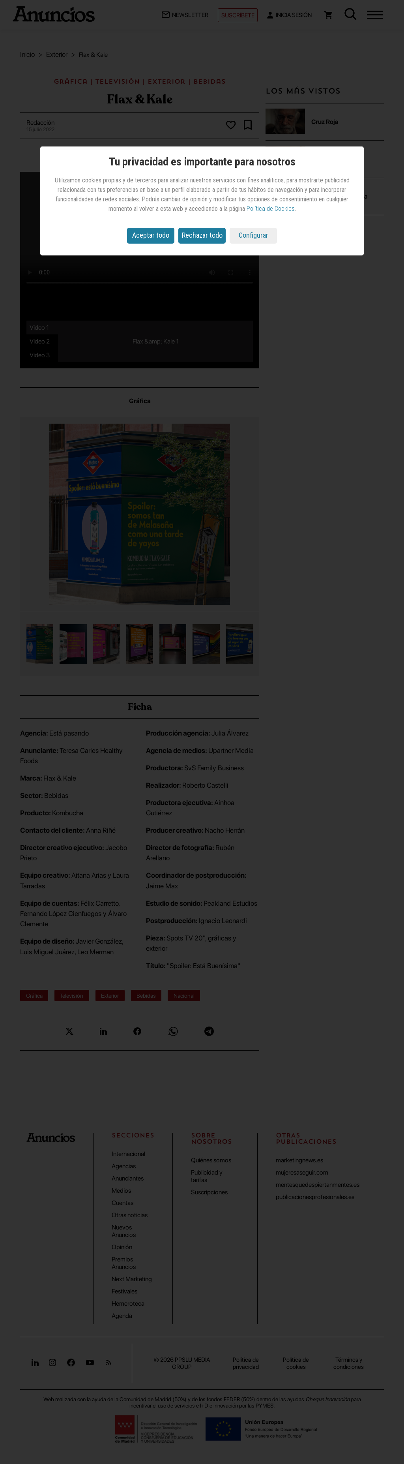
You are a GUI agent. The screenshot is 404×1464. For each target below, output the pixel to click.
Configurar (253, 235)
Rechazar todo (202, 235)
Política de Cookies (271, 208)
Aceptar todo (150, 235)
